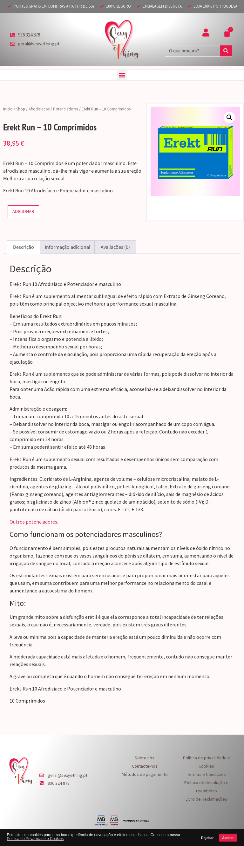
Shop (20, 109)
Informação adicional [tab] (67, 247)
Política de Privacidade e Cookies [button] (35, 839)
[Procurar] (226, 50)
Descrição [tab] (23, 247)
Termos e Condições (206, 774)
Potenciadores (65, 109)
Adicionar (23, 211)
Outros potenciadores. (34, 522)
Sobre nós (144, 758)
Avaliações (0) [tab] (115, 247)
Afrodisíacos (39, 109)
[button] (122, 75)
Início (8, 109)
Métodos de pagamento (145, 774)
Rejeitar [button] (207, 838)
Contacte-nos (145, 766)
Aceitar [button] (228, 838)
